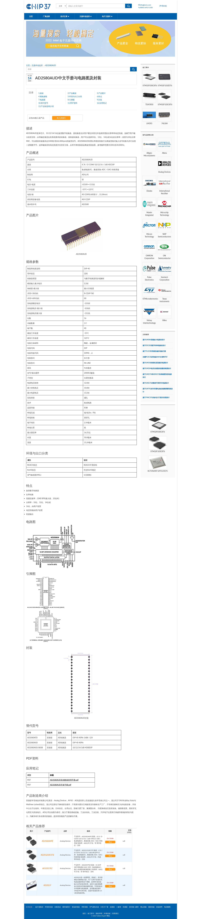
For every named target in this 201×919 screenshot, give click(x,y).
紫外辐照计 (66, 907)
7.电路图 (41, 100)
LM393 (149, 123)
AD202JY (47, 885)
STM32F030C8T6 (150, 85)
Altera (164, 153)
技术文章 (64, 16)
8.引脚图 (71, 100)
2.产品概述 (72, 93)
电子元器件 (107, 16)
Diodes (149, 191)
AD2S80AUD (50, 65)
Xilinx (164, 320)
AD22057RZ (47, 868)
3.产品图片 (101, 93)
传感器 (125, 907)
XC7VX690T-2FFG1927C (158, 471)
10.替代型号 (43, 103)
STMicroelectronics (150, 299)
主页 (31, 16)
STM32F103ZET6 (165, 85)
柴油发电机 (76, 907)
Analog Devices (164, 172)
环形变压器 (49, 907)
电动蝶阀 (167, 907)
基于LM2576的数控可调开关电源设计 (156, 383)
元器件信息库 (86, 16)
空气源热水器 (94, 907)
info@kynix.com (144, 5)
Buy (110, 842)
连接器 (112, 907)
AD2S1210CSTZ (47, 855)
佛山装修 (143, 907)
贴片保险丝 (39, 907)
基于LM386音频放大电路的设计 (154, 340)
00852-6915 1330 (145, 7)
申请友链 (107, 913)
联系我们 (115, 913)
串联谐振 (84, 907)
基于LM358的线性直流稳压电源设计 (155, 363)
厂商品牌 (46, 16)
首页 (84, 913)
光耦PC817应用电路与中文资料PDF (155, 357)
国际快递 (151, 907)
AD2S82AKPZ (47, 841)
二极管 (118, 907)
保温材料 (159, 907)
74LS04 (164, 123)
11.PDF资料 (72, 103)
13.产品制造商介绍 (46, 106)
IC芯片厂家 (104, 907)
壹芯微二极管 (134, 907)
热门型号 (91, 913)
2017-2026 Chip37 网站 (101, 916)
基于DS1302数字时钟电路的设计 (154, 345)
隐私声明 (99, 913)
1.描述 (40, 93)
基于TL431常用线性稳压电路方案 (154, 351)
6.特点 (99, 96)
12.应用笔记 (102, 103)
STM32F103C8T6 (165, 104)
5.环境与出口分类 (75, 96)
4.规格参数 (42, 96)
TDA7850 (149, 104)
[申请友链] (163, 6)
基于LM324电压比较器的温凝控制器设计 (157, 368)
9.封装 (99, 100)
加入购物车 (61, 118)
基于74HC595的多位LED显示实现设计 (156, 397)
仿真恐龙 (57, 907)
